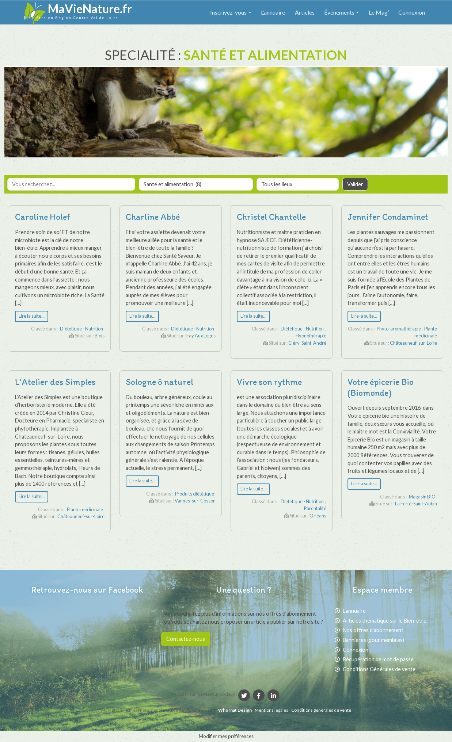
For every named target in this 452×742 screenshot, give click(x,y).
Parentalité (315, 508)
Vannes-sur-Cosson (195, 501)
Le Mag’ (379, 12)
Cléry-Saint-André (307, 343)
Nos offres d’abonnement (373, 630)
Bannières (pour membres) (373, 640)
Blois (100, 336)
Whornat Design (235, 710)
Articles (305, 12)
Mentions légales (272, 710)
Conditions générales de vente (321, 710)
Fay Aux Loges (201, 336)
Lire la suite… (32, 316)
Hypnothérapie (311, 336)
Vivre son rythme (269, 381)
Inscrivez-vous (228, 12)
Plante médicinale (85, 509)
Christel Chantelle (271, 216)
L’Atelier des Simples (55, 381)
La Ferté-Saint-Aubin (416, 503)
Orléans (317, 516)
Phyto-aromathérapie (399, 329)
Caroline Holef (43, 216)
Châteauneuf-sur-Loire (413, 343)
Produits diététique (194, 494)
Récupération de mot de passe (378, 659)
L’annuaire (273, 12)
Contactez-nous (185, 639)
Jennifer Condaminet (387, 216)
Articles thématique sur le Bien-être (384, 620)
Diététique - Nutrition (81, 329)
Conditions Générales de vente (379, 669)
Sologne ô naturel (159, 381)
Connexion (411, 12)
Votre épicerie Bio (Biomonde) (380, 387)
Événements (339, 12)
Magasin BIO (422, 497)
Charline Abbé (153, 216)
